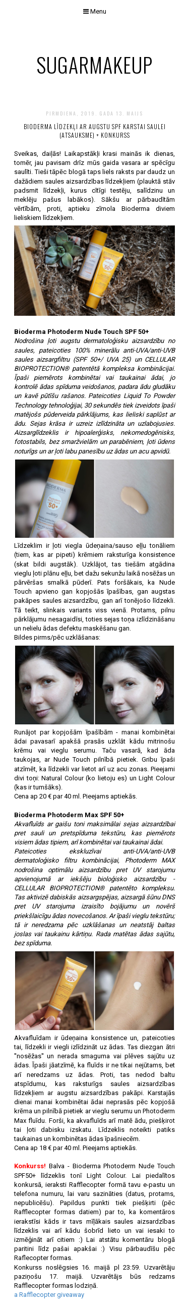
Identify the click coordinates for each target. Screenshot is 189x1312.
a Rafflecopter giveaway (49, 1294)
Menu (94, 11)
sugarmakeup (94, 64)
